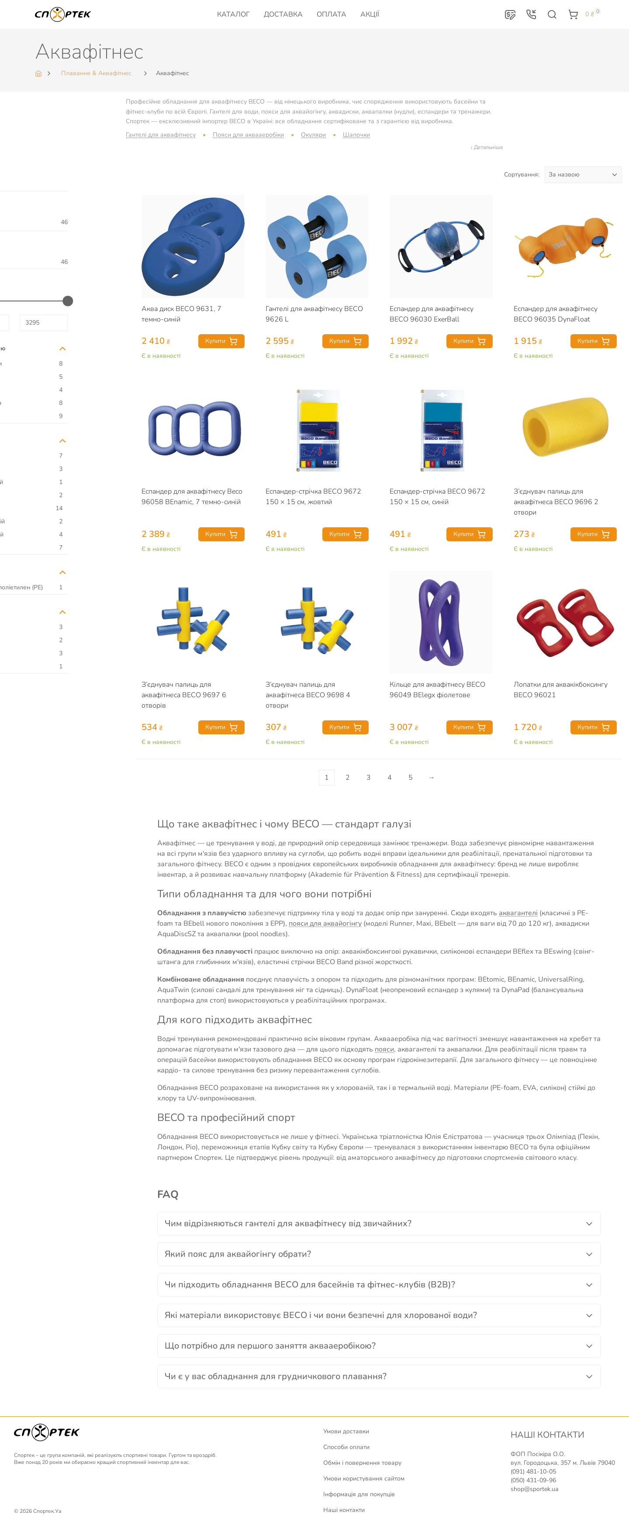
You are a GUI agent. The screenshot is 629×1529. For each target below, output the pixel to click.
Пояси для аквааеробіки (248, 135)
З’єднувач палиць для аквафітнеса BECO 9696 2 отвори (556, 502)
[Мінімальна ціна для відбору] (33, 323)
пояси (384, 1049)
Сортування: (521, 174)
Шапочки (356, 135)
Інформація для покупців (359, 1494)
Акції (369, 14)
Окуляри (313, 135)
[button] (510, 14)
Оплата (331, 14)
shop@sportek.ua (534, 1489)
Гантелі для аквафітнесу (161, 135)
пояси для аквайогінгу (325, 923)
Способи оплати (346, 1447)
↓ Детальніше (486, 147)
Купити (221, 341)
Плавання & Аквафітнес (96, 73)
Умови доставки (346, 1431)
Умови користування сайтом (363, 1478)
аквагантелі (518, 913)
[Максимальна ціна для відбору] (91, 323)
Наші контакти (344, 1510)
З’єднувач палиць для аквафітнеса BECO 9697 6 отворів (184, 695)
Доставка (283, 14)
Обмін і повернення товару (362, 1463)
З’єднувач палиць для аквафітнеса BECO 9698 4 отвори (308, 695)
